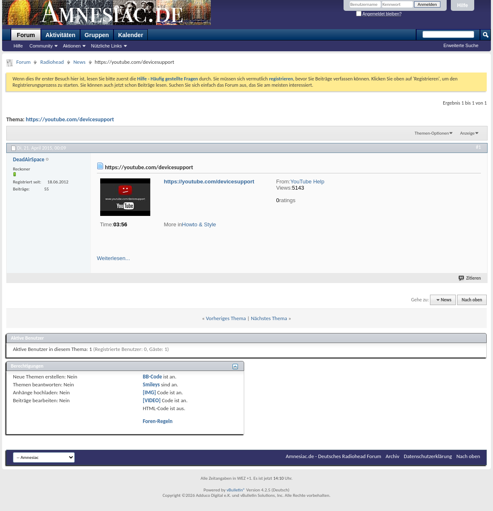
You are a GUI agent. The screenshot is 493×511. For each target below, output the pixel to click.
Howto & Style (199, 224)
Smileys (151, 384)
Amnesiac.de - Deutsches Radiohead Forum (334, 456)
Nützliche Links (106, 45)
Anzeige (467, 133)
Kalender (130, 35)
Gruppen (97, 35)
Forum (26, 35)
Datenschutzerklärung (428, 456)
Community (41, 45)
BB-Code (152, 376)
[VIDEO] (152, 400)
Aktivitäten (61, 35)
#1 (478, 147)
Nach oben (472, 300)
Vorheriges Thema (226, 318)
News (79, 62)
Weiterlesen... (113, 258)
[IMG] (149, 392)
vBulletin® (236, 490)
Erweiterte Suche (460, 45)
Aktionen (72, 45)
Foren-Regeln (157, 421)
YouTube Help (307, 181)
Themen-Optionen (432, 133)
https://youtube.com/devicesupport (70, 119)
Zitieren (470, 278)
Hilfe (462, 5)
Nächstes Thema (269, 318)
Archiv (392, 456)
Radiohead (51, 62)
